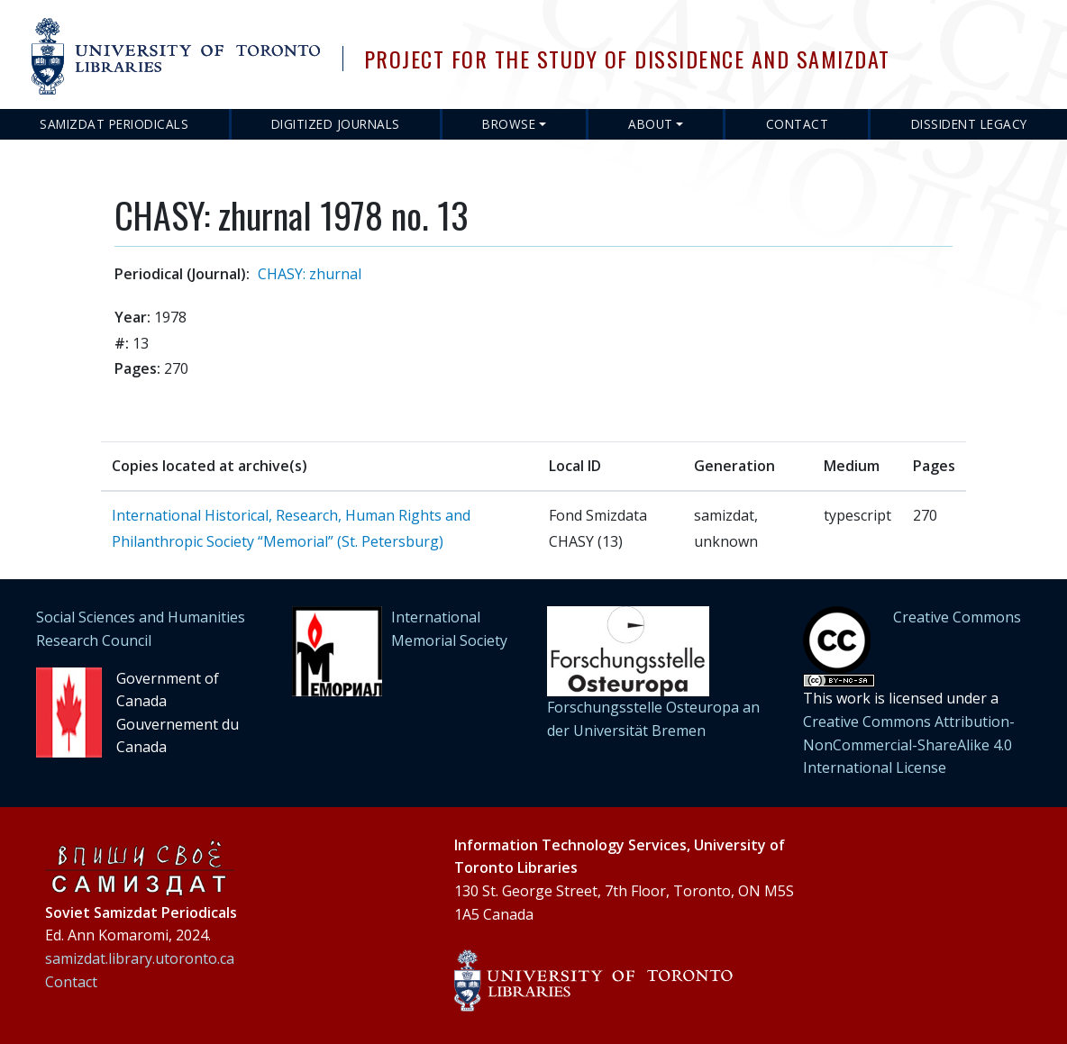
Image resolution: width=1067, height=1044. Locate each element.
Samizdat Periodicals (114, 123)
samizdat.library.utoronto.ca (139, 958)
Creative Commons (957, 617)
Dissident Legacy (969, 123)
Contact (797, 123)
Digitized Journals (335, 123)
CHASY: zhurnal (309, 274)
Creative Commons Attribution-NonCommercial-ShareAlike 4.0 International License (909, 744)
